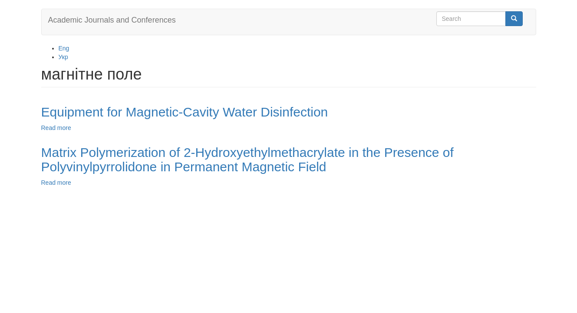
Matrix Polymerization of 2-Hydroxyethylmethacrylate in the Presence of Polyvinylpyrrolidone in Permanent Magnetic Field (247, 159)
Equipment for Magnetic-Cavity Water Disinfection (184, 112)
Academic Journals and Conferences (112, 20)
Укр (63, 56)
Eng (64, 48)
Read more (56, 127)
